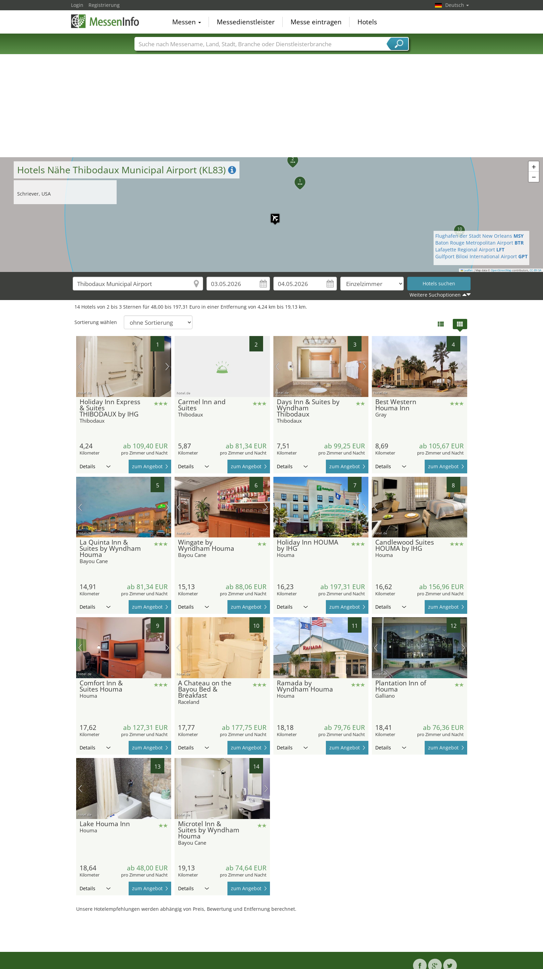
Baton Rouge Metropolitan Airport (479, 242)
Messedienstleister (246, 21)
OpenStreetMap (501, 270)
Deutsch (457, 5)
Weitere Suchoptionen (435, 294)
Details (95, 466)
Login (77, 5)
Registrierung (104, 5)
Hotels (367, 21)
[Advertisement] (271, 106)
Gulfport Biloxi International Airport (481, 256)
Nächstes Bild (167, 366)
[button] (272, 215)
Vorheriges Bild (80, 366)
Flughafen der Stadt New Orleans (479, 236)
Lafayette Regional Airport (470, 249)
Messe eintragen (316, 21)
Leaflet (467, 270)
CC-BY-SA (535, 270)
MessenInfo (105, 21)
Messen (186, 21)
